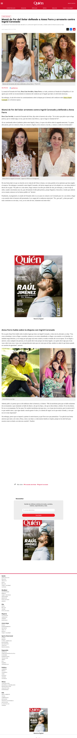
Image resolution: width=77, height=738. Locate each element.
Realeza (23, 8)
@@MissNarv (14, 88)
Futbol (4, 637)
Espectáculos (11, 8)
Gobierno (4, 669)
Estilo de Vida (5, 599)
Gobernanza (5, 697)
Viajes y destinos (6, 595)
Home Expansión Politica (8, 653)
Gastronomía (5, 591)
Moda (44, 8)
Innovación (5, 702)
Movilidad (4, 699)
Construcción (6, 683)
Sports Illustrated (7, 636)
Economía (4, 655)
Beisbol (4, 639)
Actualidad (5, 615)
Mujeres (4, 614)
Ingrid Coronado (43, 484)
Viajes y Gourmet (6, 585)
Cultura (4, 587)
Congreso (4, 672)
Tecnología (5, 658)
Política (4, 667)
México (3, 670)
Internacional (6, 656)
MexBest (4, 590)
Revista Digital (71, 3)
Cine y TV (4, 629)
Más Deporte (5, 644)
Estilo (3, 625)
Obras (3, 659)
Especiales (4, 620)
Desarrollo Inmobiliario (8, 685)
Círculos (34, 8)
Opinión (4, 618)
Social (3, 696)
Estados (4, 675)
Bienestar (4, 598)
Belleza (54, 8)
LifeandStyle (5, 664)
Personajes (5, 596)
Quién (4, 576)
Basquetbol (5, 642)
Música (3, 631)
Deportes (4, 628)
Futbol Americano (7, 640)
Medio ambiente (6, 694)
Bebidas (4, 593)
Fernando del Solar (30, 484)
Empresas (4, 651)
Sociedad (4, 678)
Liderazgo (4, 617)
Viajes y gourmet (68, 8)
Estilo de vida (5, 610)
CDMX (3, 673)
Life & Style (5, 623)
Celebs (3, 609)
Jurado (4, 601)
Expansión (5, 650)
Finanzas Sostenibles (8, 700)
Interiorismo (5, 689)
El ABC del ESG (5, 703)
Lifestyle (4, 645)
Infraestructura (6, 686)
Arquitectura (5, 688)
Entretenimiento (6, 626)
